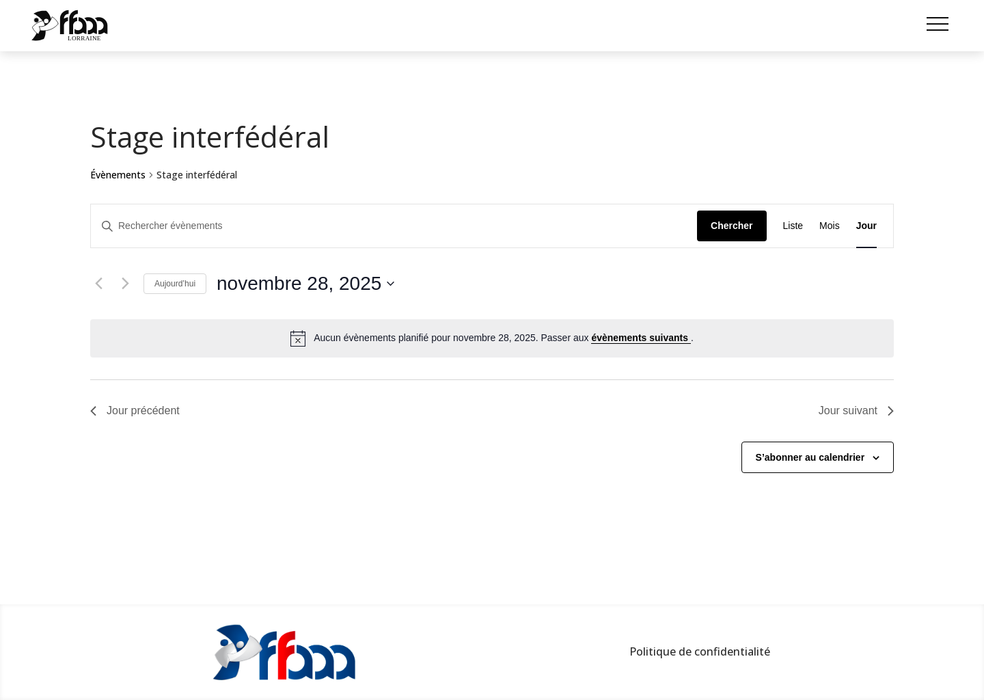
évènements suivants (641, 337)
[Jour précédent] (98, 283)
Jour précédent (135, 410)
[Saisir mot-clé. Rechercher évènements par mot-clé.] (394, 225)
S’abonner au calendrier (810, 457)
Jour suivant (856, 410)
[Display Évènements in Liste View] (793, 225)
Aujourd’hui (174, 283)
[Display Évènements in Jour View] (866, 225)
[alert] (492, 338)
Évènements (118, 174)
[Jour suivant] (125, 283)
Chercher (731, 225)
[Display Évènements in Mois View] (829, 225)
